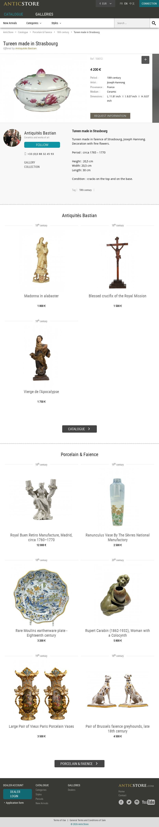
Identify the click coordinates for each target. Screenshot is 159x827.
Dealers (71, 790)
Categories (41, 790)
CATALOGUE (13, 14)
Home (121, 791)
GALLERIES (44, 14)
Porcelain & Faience (42, 32)
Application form (15, 803)
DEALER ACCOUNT (13, 785)
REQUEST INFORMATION (110, 116)
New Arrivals (10, 23)
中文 (132, 3)
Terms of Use (60, 820)
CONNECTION (149, 3)
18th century (63, 32)
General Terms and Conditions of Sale (88, 820)
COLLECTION (32, 167)
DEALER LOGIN (15, 794)
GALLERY (29, 162)
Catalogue (23, 32)
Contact (122, 795)
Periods (39, 799)
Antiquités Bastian (40, 133)
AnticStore (8, 32)
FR (121, 3)
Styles (39, 794)
